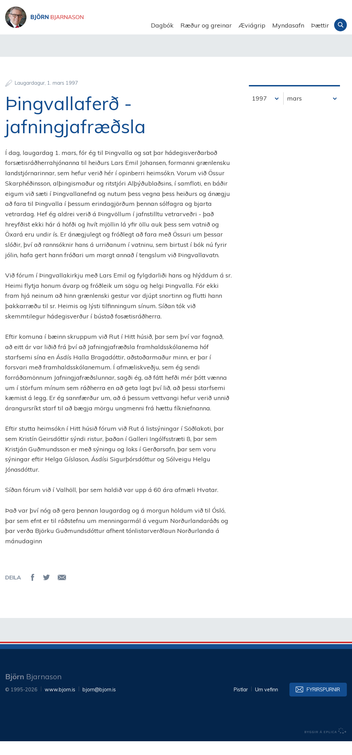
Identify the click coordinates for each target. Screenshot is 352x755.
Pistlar (241, 703)
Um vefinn (266, 703)
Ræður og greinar (206, 25)
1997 (259, 112)
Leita (340, 25)
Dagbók (162, 25)
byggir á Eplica (325, 744)
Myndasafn (288, 25)
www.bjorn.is (60, 703)
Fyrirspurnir (323, 703)
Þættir (320, 25)
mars (294, 112)
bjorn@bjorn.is (99, 703)
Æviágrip (252, 25)
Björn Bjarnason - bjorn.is (74, 25)
